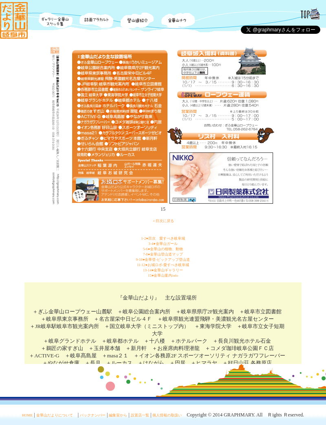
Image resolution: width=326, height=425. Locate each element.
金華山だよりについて (54, 415)
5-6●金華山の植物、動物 (163, 249)
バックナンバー (93, 415)
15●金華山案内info (163, 275)
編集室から (118, 415)
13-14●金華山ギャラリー (163, 270)
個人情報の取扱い (167, 415)
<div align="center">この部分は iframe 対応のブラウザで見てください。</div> (163, 323)
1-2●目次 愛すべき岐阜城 (163, 238)
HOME (27, 415)
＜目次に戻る (163, 221)
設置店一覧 (140, 415)
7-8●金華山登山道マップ (163, 254)
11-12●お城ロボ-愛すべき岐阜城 (163, 265)
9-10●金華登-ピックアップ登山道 (163, 260)
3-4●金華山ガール (162, 244)
